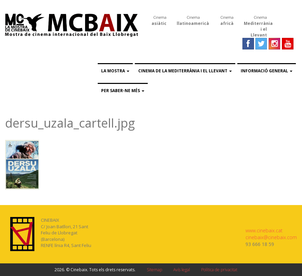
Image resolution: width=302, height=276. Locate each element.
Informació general (266, 71)
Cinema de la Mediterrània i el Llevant (185, 71)
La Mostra (115, 71)
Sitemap (154, 270)
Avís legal (181, 270)
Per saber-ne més (122, 90)
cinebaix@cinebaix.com (271, 237)
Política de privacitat (219, 270)
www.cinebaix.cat (264, 230)
